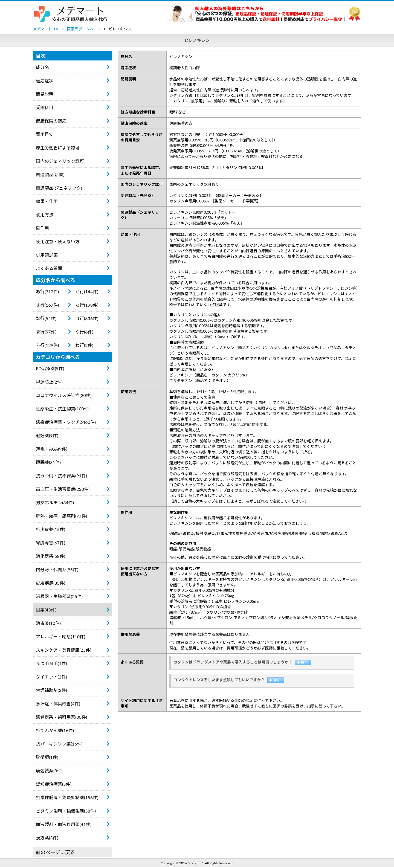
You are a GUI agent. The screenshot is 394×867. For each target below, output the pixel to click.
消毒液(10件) (48, 623)
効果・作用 (47, 201)
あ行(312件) (47, 291)
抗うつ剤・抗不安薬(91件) (61, 475)
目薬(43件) (46, 609)
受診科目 (44, 107)
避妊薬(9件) (47, 435)
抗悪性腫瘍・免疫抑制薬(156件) (67, 797)
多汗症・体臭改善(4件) (58, 703)
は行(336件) (86, 318)
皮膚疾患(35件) (50, 582)
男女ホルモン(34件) (55, 502)
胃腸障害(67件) (50, 542)
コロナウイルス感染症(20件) (63, 395)
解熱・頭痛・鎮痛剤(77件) (61, 515)
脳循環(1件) (47, 757)
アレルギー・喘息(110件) (60, 636)
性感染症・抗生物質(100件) (62, 408)
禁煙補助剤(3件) (51, 690)
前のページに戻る (55, 852)
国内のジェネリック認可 (60, 161)
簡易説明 (44, 94)
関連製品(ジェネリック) (59, 187)
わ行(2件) (84, 345)
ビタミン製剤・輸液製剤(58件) (66, 810)
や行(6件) (84, 331)
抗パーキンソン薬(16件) (59, 743)
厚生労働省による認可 (58, 147)
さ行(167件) (47, 305)
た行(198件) (86, 305)
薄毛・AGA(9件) (51, 448)
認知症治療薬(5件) (53, 784)
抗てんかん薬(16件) (55, 730)
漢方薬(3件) (47, 837)
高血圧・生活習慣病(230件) (62, 489)
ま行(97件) (46, 331)
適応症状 (44, 80)
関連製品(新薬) (50, 174)
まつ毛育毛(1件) (51, 663)
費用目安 (44, 134)
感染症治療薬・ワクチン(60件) (66, 422)
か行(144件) (86, 291)
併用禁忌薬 (47, 254)
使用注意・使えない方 (58, 241)
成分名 (42, 67)
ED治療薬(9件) (50, 368)
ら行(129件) (47, 345)
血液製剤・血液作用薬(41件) (63, 824)
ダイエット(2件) (51, 676)
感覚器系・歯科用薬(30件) (61, 717)
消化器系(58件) (50, 556)
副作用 (42, 228)
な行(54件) (46, 318)
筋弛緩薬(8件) (49, 770)
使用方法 (44, 214)
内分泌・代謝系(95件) (57, 569)
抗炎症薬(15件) (50, 529)
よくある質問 (49, 268)
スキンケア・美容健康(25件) (63, 650)
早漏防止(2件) (49, 381)
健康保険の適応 (51, 120)
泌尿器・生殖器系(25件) (59, 596)
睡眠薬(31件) (48, 462)
